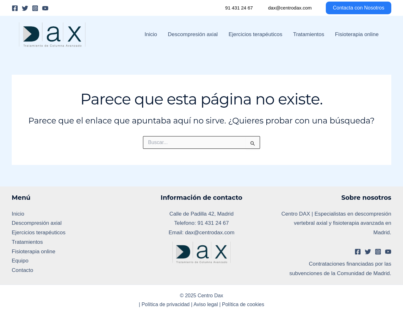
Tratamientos (308, 34)
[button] (354, 8)
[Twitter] (25, 8)
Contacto (22, 270)
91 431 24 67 (239, 7)
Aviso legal (206, 304)
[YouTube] (45, 8)
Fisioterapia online (357, 34)
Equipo (20, 261)
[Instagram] (35, 8)
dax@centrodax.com (290, 7)
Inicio (151, 34)
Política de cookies (243, 304)
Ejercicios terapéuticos (255, 34)
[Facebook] (15, 8)
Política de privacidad (165, 304)
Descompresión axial (193, 34)
